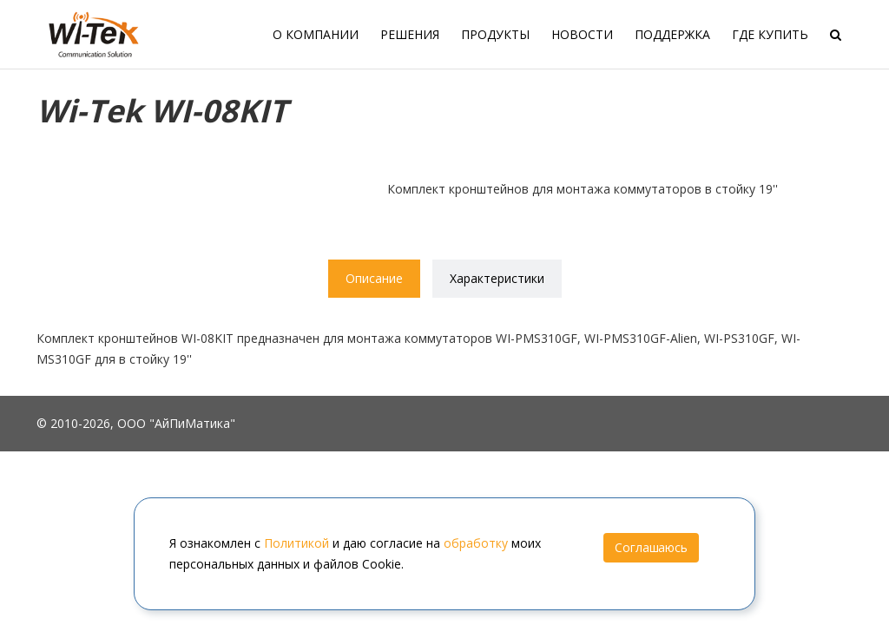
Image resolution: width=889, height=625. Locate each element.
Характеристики (497, 278)
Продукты (495, 34)
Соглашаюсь (651, 547)
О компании (316, 34)
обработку (476, 543)
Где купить (770, 34)
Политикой (296, 543)
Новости (582, 34)
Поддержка (672, 34)
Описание (374, 278)
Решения (409, 34)
